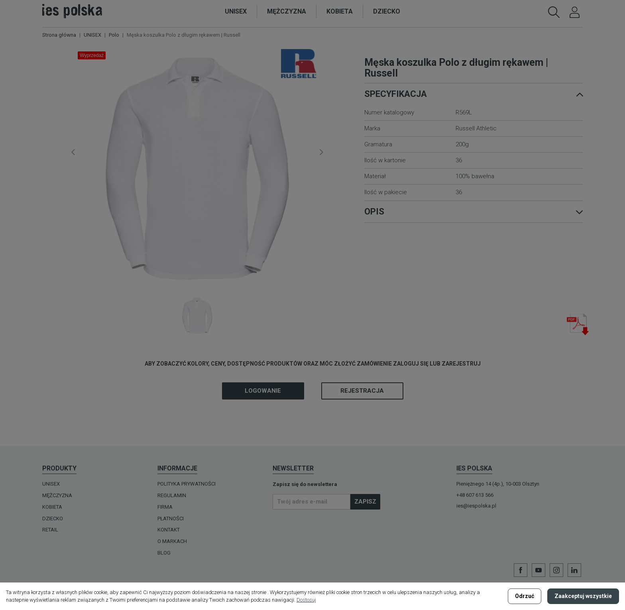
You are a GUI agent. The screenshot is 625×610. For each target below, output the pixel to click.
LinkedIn (574, 570)
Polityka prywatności (186, 484)
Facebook (520, 570)
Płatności (170, 518)
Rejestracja (362, 390)
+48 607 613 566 (474, 495)
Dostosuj (306, 600)
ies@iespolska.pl (476, 506)
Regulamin (171, 495)
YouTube (538, 570)
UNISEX (51, 484)
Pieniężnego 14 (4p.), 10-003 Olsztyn (497, 484)
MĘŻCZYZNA (57, 495)
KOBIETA (52, 507)
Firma (165, 507)
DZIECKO (52, 518)
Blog (164, 553)
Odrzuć (524, 596)
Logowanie (263, 390)
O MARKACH (172, 541)
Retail (50, 530)
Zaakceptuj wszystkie (583, 596)
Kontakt (168, 530)
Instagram (556, 570)
